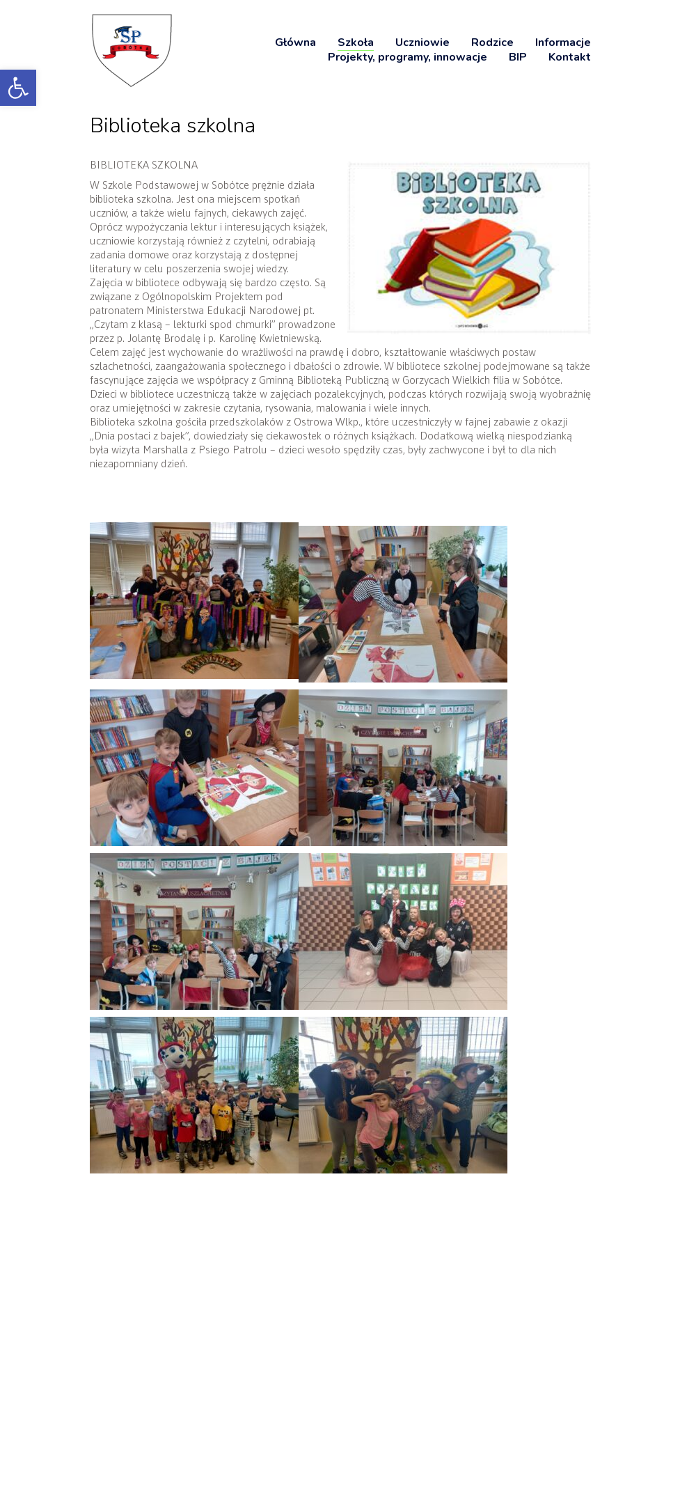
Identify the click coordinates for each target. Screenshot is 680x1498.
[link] (18, 88)
